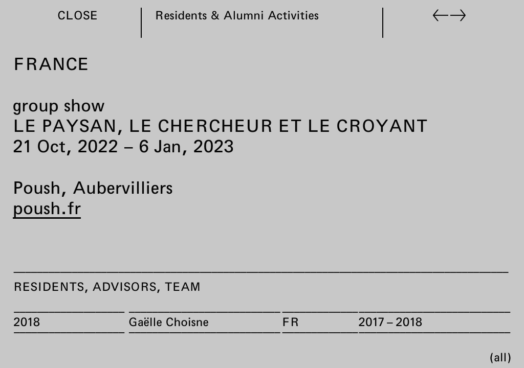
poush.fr (47, 207)
